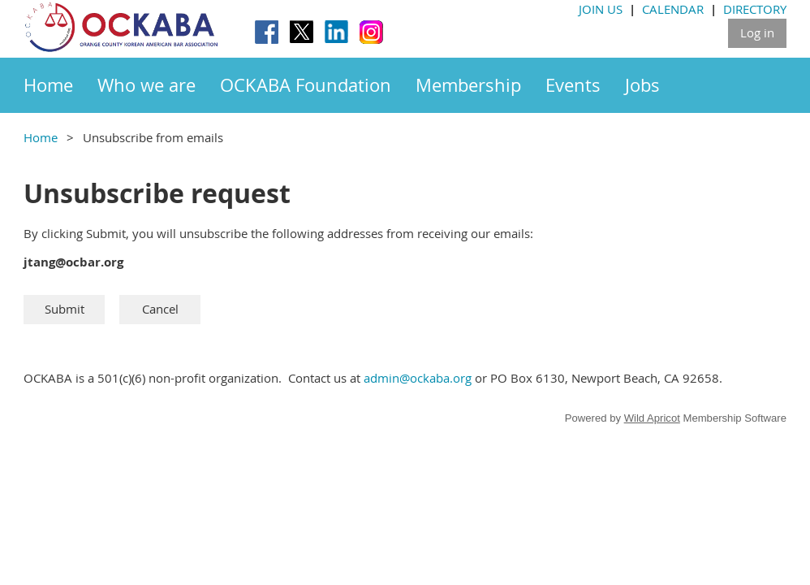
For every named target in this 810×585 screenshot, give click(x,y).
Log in (757, 32)
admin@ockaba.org (418, 378)
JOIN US (601, 9)
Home (41, 137)
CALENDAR (673, 9)
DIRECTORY (754, 9)
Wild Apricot (652, 418)
